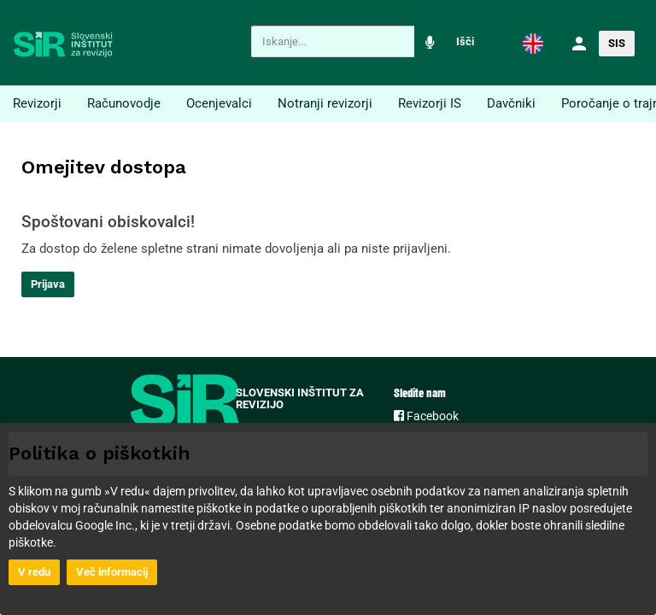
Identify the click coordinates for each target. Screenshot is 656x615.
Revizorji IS (429, 103)
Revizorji (37, 103)
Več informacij (112, 571)
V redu (34, 571)
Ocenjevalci (219, 103)
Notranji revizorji (325, 103)
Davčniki (511, 103)
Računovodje (124, 103)
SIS (616, 43)
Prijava (48, 284)
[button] (533, 42)
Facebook (426, 416)
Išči (465, 41)
